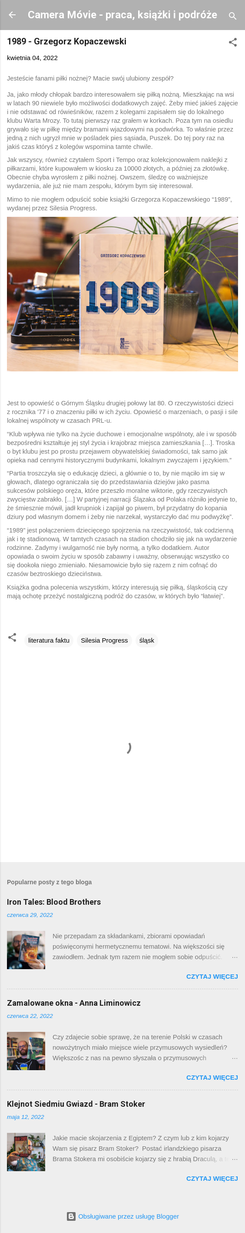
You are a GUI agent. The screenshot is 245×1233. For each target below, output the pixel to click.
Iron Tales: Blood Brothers (54, 901)
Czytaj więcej (212, 976)
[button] (233, 44)
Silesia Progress (104, 640)
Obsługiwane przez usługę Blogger (122, 1216)
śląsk (146, 640)
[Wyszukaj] (233, 17)
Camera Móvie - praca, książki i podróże (122, 15)
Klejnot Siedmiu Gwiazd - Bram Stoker (76, 1103)
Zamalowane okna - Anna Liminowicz (74, 1002)
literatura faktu (49, 640)
